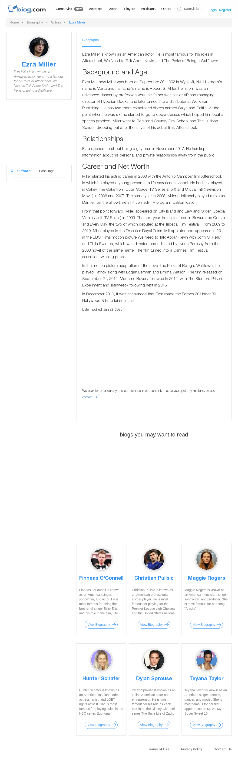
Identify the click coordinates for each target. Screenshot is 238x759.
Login (213, 10)
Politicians (148, 9)
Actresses (96, 9)
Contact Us (223, 749)
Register (225, 10)
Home (14, 22)
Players (129, 9)
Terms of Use (158, 749)
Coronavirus (69, 9)
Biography (35, 22)
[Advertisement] (39, 136)
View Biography (98, 624)
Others (166, 9)
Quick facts (20, 171)
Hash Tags (46, 171)
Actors (114, 9)
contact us (89, 397)
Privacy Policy (191, 749)
